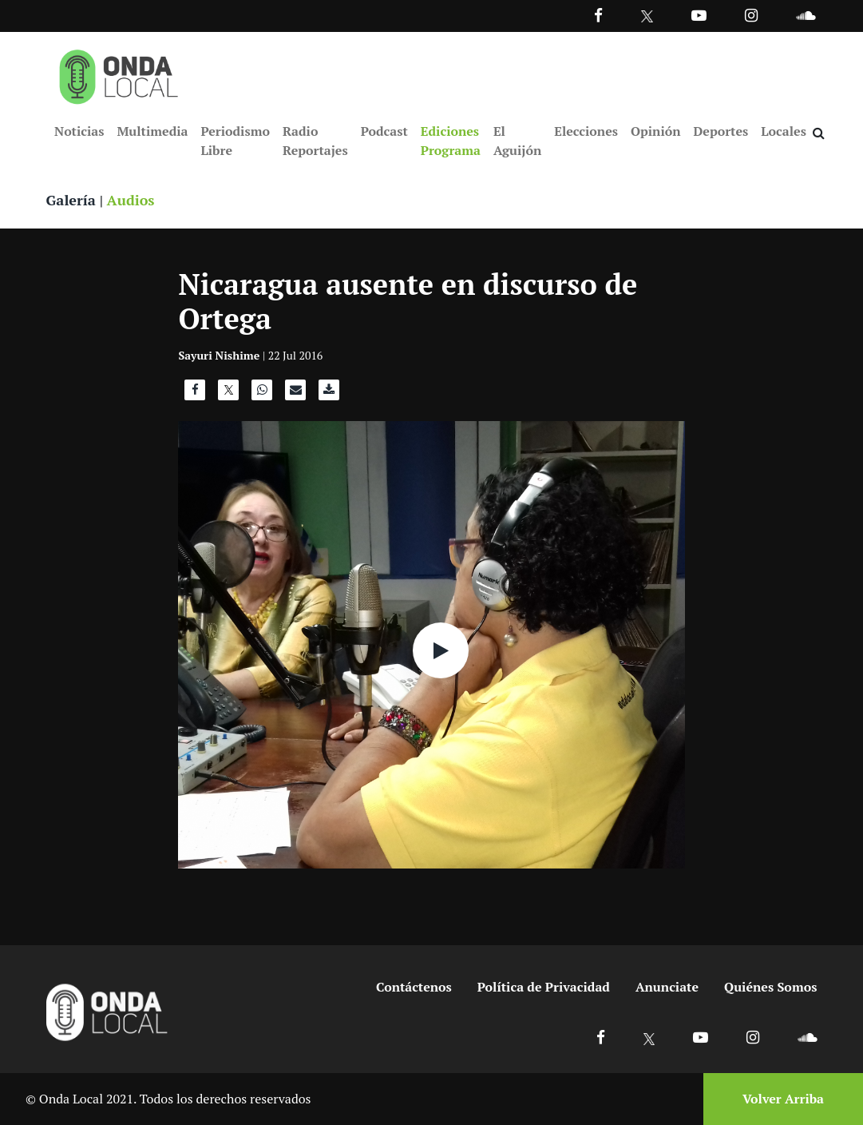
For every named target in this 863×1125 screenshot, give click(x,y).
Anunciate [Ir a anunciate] (667, 987)
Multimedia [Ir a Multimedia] (152, 131)
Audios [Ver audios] (131, 199)
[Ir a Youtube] (699, 15)
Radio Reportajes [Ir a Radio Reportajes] (315, 140)
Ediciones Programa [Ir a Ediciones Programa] (451, 140)
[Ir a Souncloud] (805, 15)
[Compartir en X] (228, 394)
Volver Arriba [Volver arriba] (783, 1098)
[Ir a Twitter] (647, 16)
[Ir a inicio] (119, 73)
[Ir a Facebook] (600, 1037)
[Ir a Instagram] (751, 15)
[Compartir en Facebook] (194, 394)
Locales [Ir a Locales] (783, 131)
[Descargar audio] (329, 394)
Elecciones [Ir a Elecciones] (586, 131)
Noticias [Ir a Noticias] (79, 131)
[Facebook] (598, 15)
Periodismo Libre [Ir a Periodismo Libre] (234, 140)
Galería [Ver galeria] (71, 199)
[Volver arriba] (778, 1099)
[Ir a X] (649, 1037)
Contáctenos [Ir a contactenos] (414, 987)
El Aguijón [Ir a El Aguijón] (517, 140)
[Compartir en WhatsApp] (261, 394)
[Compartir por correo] (295, 394)
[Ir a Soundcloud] (807, 1037)
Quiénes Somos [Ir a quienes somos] (770, 987)
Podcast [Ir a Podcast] (384, 131)
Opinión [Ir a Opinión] (656, 131)
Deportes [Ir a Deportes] (721, 131)
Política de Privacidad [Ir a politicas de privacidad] (543, 987)
